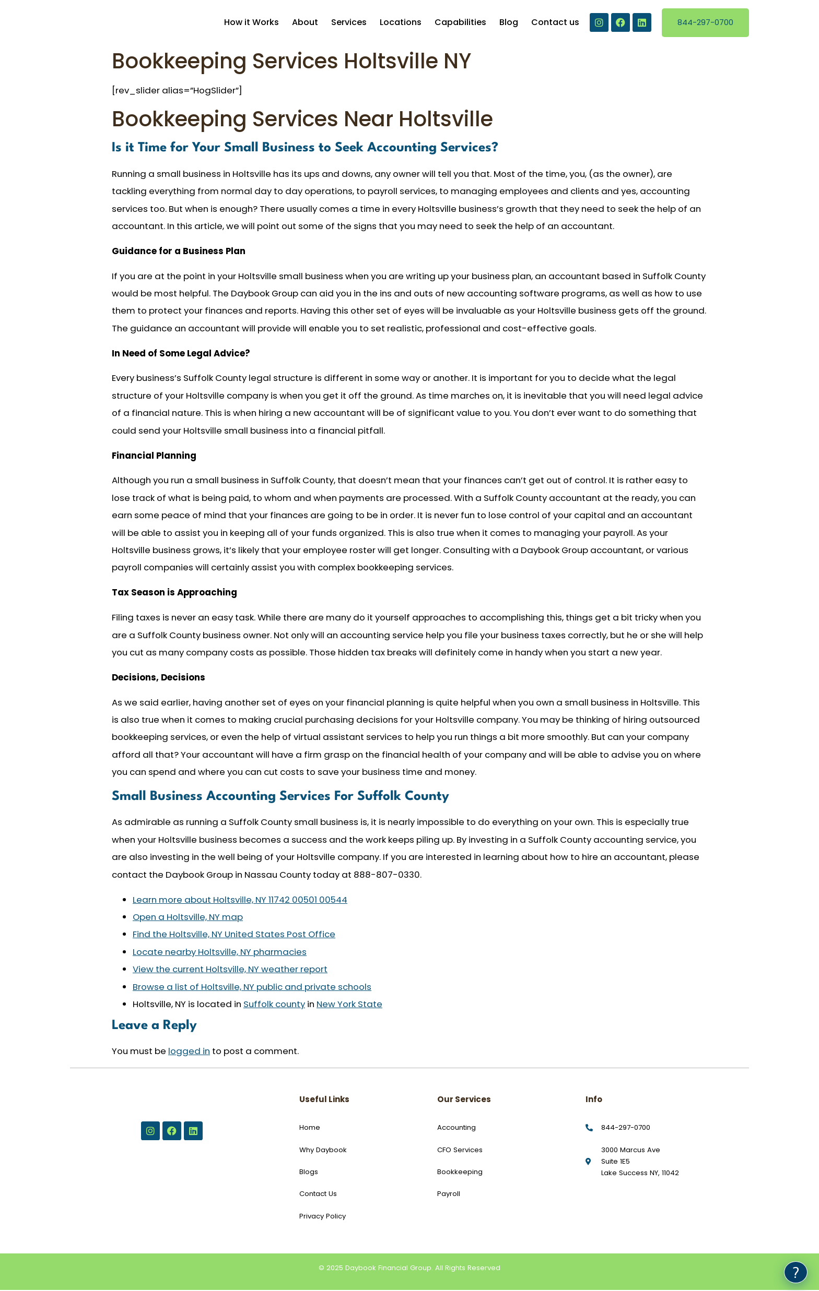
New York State (349, 1005)
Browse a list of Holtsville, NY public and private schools (252, 988)
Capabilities (460, 23)
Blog (508, 23)
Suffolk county (274, 1005)
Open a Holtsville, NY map (188, 918)
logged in (189, 1052)
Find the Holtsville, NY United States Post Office (234, 935)
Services (349, 23)
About (305, 23)
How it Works (251, 23)
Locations (401, 23)
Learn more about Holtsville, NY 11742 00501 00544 (240, 900)
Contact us (555, 23)
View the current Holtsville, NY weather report (230, 970)
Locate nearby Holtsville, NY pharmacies (220, 953)
